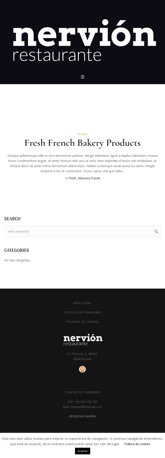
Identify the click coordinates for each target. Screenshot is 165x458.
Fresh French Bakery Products (82, 143)
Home (76, 106)
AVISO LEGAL (82, 303)
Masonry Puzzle (89, 178)
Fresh (72, 178)
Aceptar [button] (83, 451)
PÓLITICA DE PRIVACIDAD (82, 312)
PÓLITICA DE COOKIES (82, 322)
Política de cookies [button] (137, 444)
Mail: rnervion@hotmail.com (82, 407)
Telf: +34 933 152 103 (82, 402)
